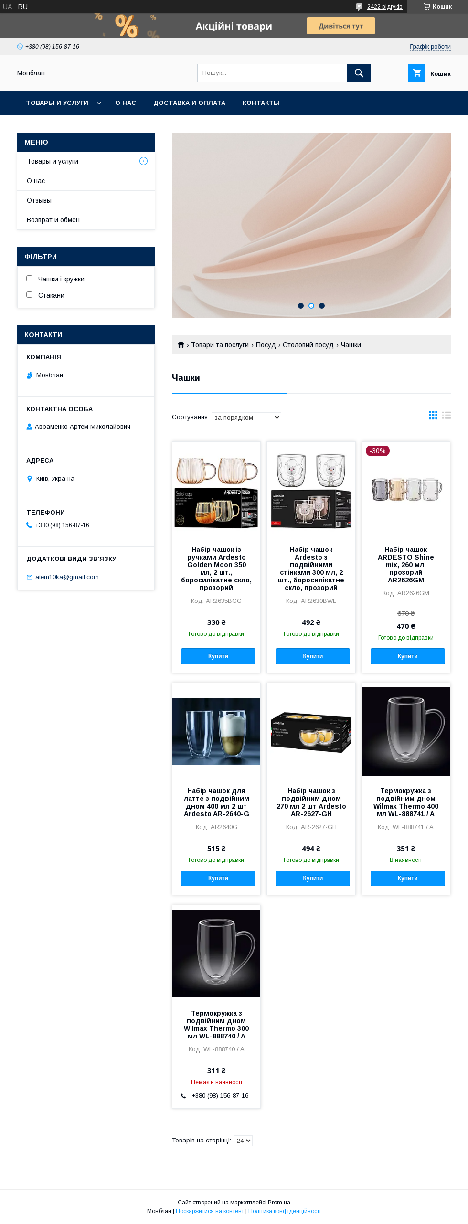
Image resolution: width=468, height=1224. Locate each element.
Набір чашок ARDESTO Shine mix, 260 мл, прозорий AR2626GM (406, 565)
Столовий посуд (308, 345)
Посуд (266, 345)
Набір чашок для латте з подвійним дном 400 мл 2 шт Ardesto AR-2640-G (216, 802)
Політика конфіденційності (284, 1211)
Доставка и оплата (189, 102)
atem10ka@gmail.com (67, 577)
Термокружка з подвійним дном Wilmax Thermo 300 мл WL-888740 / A (216, 1024)
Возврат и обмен (53, 220)
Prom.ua (279, 1202)
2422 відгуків (385, 6)
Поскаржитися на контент (210, 1211)
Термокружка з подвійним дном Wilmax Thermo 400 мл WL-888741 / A (405, 802)
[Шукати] (359, 73)
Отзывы (39, 200)
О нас (125, 102)
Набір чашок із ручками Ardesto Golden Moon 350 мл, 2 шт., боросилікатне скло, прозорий (216, 568)
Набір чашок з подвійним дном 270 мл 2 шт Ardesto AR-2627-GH (311, 802)
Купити (218, 656)
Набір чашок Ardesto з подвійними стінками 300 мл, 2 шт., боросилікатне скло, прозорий (311, 568)
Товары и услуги (57, 102)
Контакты (261, 102)
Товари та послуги (220, 345)
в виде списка (446, 417)
